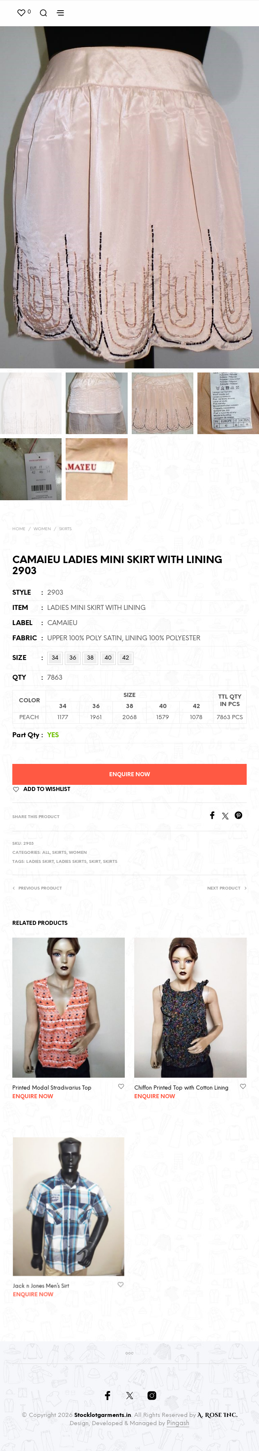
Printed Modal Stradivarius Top (52, 1087)
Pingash (178, 1423)
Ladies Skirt (40, 862)
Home (18, 529)
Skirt (95, 862)
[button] (23, 12)
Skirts (65, 529)
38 (90, 658)
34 (55, 658)
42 (125, 658)
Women (42, 529)
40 (108, 658)
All (46, 853)
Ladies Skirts (71, 862)
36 (72, 658)
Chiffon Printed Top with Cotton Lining (182, 1084)
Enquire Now (129, 774)
